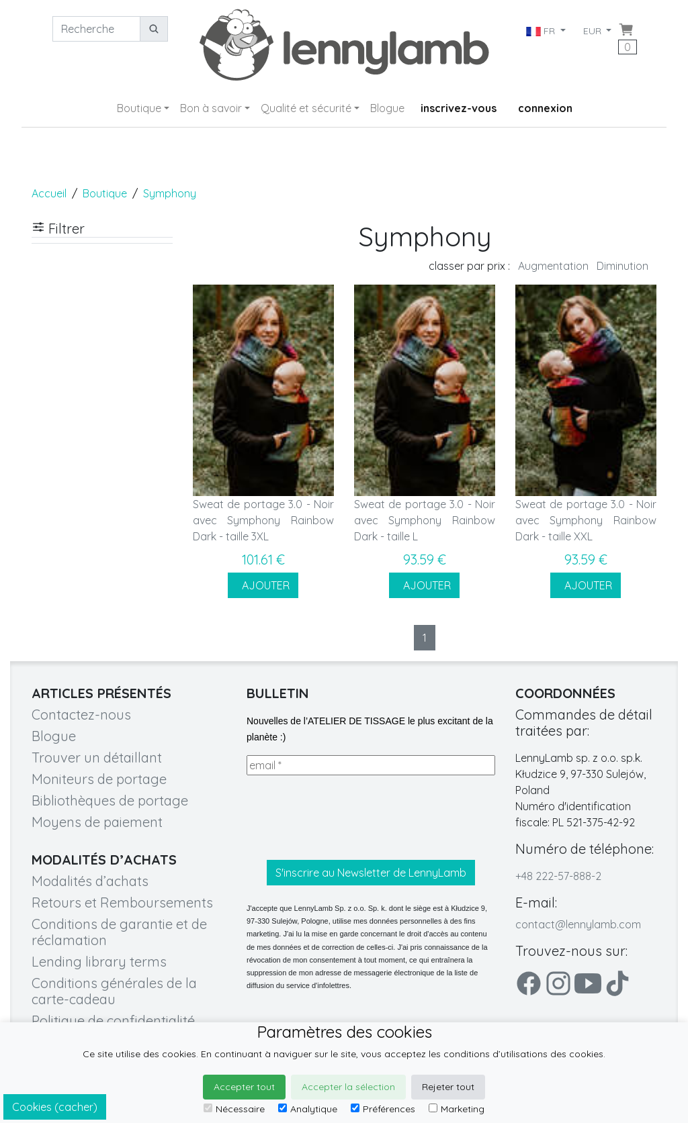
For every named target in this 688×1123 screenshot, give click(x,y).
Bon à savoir (211, 108)
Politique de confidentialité (113, 1020)
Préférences (383, 1109)
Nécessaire (234, 1109)
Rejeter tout (448, 1087)
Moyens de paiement (97, 822)
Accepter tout (244, 1087)
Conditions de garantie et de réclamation (119, 932)
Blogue (387, 108)
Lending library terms (99, 961)
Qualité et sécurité (306, 108)
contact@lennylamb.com (578, 924)
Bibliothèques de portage (110, 800)
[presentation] (349, 817)
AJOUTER (263, 585)
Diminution (622, 266)
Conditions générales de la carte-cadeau (114, 991)
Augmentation (553, 266)
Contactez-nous (81, 714)
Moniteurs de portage (99, 779)
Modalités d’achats (90, 881)
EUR (593, 31)
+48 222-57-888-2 (558, 876)
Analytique (307, 1109)
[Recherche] (96, 29)
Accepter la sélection (348, 1087)
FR (541, 31)
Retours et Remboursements (122, 902)
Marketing (456, 1109)
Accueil (49, 193)
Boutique (139, 108)
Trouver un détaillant (97, 757)
